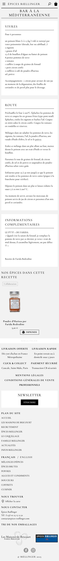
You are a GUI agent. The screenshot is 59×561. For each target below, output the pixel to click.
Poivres (6, 471)
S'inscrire (29, 402)
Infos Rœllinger (11, 449)
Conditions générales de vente (29, 380)
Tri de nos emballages (19, 524)
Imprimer (29, 332)
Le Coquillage (10, 436)
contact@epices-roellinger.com (15, 518)
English (26, 457)
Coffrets (7, 484)
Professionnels (29, 385)
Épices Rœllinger (24, 4)
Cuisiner (6, 489)
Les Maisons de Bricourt (16, 422)
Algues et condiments (15, 475)
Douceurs (7, 480)
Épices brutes (9, 466)
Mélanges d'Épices (12, 461)
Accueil (6, 417)
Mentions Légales (29, 375)
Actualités (8, 445)
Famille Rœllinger (13, 440)
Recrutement (9, 427)
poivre (38, 139)
